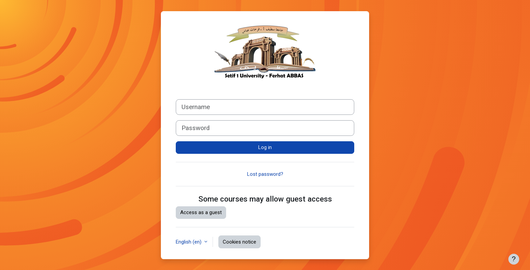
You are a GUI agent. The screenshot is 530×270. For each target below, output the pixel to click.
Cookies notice (239, 242)
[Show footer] (513, 259)
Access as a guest (201, 212)
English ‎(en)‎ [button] (189, 242)
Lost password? (265, 174)
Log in (265, 147)
